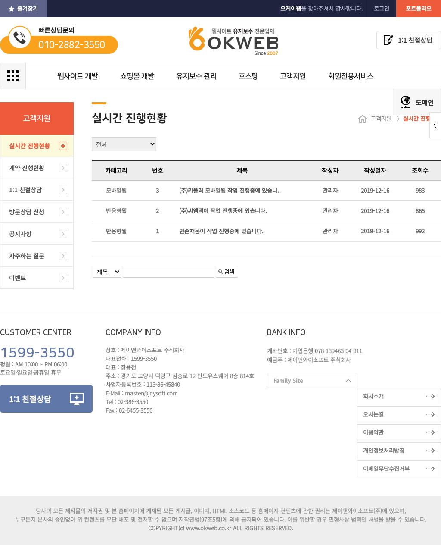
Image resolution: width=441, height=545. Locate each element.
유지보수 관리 (196, 76)
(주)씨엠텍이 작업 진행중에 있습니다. (223, 211)
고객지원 (293, 76)
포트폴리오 (419, 8)
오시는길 (373, 414)
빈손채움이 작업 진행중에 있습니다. (221, 231)
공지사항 (20, 233)
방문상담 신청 (26, 211)
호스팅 (248, 76)
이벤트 (17, 277)
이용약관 (373, 432)
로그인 (381, 8)
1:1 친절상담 (415, 39)
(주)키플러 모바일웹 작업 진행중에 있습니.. (230, 190)
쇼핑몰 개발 (137, 76)
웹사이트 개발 (78, 76)
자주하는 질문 (26, 255)
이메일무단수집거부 (386, 468)
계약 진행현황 (26, 167)
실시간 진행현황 (29, 145)
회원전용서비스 (350, 76)
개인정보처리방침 (383, 450)
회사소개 (373, 396)
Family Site (309, 382)
